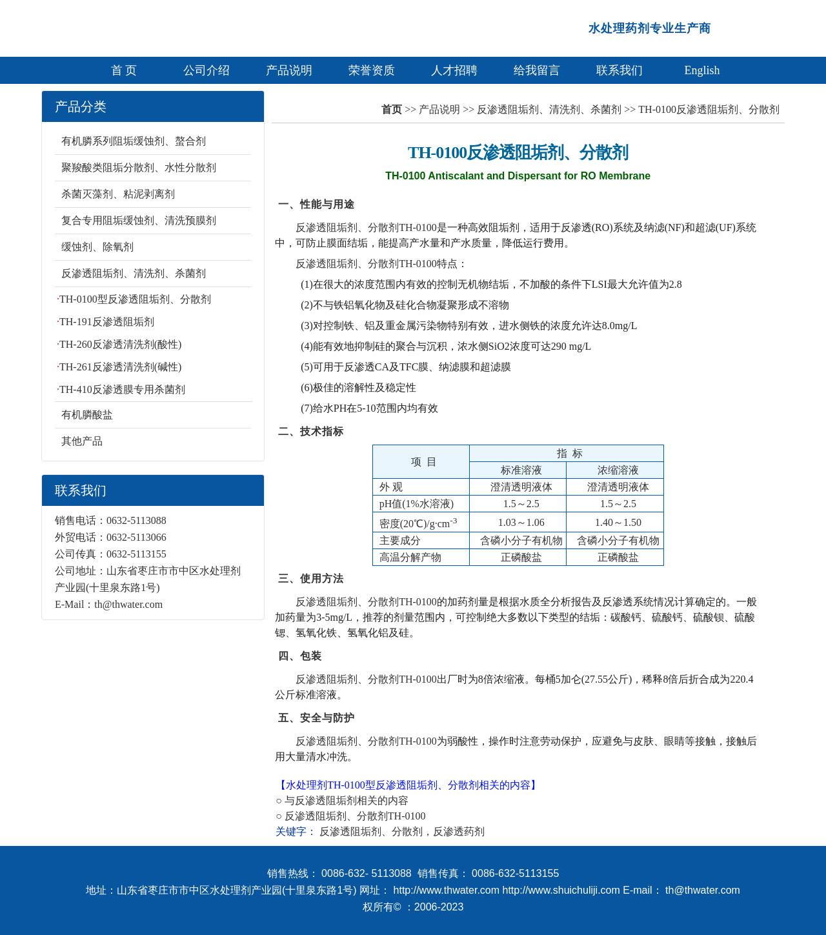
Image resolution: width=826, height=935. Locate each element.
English (702, 70)
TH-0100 (407, 815)
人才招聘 (454, 70)
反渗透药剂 (459, 831)
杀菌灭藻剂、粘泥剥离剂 (118, 193)
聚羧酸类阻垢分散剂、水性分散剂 (138, 167)
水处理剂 (306, 784)
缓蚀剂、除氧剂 (97, 246)
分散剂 (463, 784)
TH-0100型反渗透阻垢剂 (382, 784)
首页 (391, 109)
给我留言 (537, 70)
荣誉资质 (371, 70)
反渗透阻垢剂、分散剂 (336, 815)
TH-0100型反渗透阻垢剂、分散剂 (135, 299)
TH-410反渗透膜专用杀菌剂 (122, 389)
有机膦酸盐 (87, 414)
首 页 (124, 70)
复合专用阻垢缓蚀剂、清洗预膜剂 (138, 220)
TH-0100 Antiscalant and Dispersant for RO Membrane (517, 175)
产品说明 (289, 70)
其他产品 (82, 441)
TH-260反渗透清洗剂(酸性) (120, 344)
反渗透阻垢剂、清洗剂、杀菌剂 (133, 273)
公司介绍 (206, 70)
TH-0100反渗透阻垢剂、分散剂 (518, 152)
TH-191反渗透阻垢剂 (106, 321)
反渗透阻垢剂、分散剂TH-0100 (366, 227)
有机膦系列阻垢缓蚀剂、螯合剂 (133, 141)
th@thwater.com (128, 604)
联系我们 (619, 70)
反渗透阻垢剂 (326, 800)
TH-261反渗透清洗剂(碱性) (120, 366)
